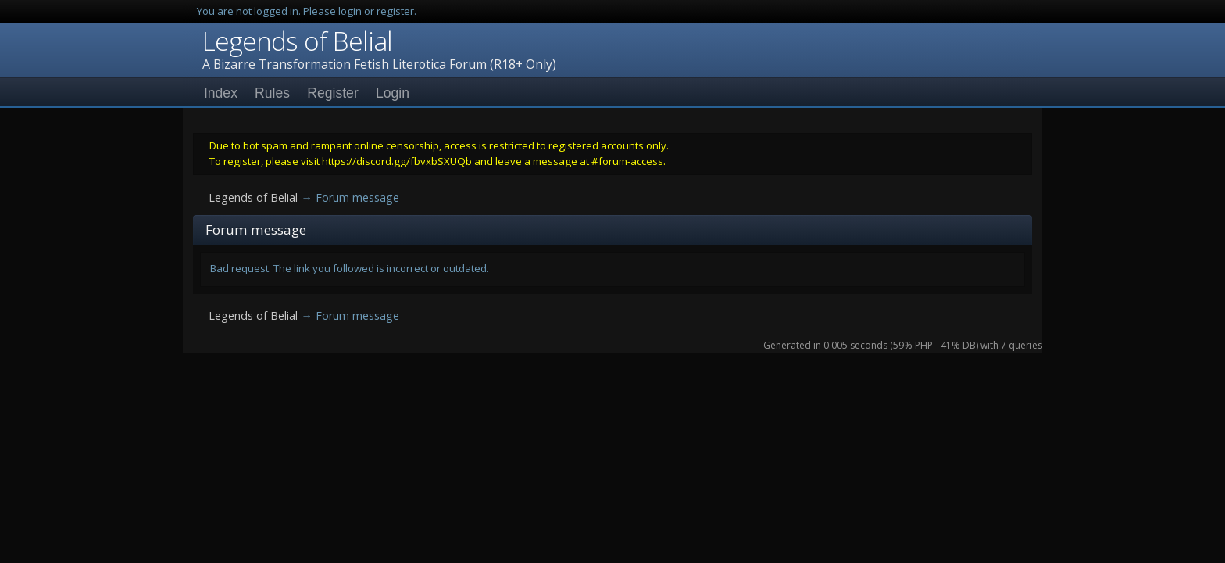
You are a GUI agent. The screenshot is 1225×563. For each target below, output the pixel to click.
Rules (272, 93)
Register (333, 93)
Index (221, 93)
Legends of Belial (297, 41)
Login (392, 93)
